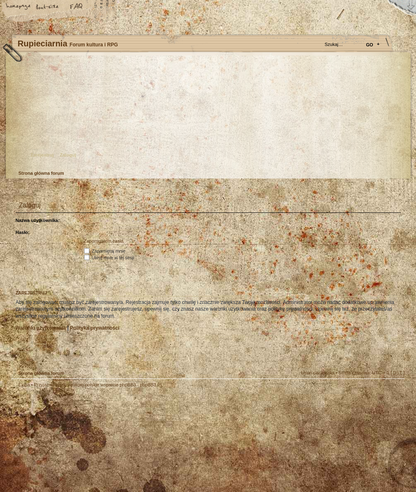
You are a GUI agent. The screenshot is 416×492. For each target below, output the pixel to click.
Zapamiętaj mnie (104, 250)
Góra (394, 390)
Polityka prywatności (94, 328)
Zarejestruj (42, 154)
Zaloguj (68, 154)
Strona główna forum (207, 114)
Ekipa (24, 384)
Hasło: (23, 232)
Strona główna (18, 7)
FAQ (76, 7)
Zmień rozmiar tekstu (47, 7)
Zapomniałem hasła (104, 241)
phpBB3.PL (151, 384)
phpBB (105, 439)
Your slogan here (142, 441)
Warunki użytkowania (41, 328)
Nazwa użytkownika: (38, 220)
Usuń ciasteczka (317, 372)
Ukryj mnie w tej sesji (109, 257)
